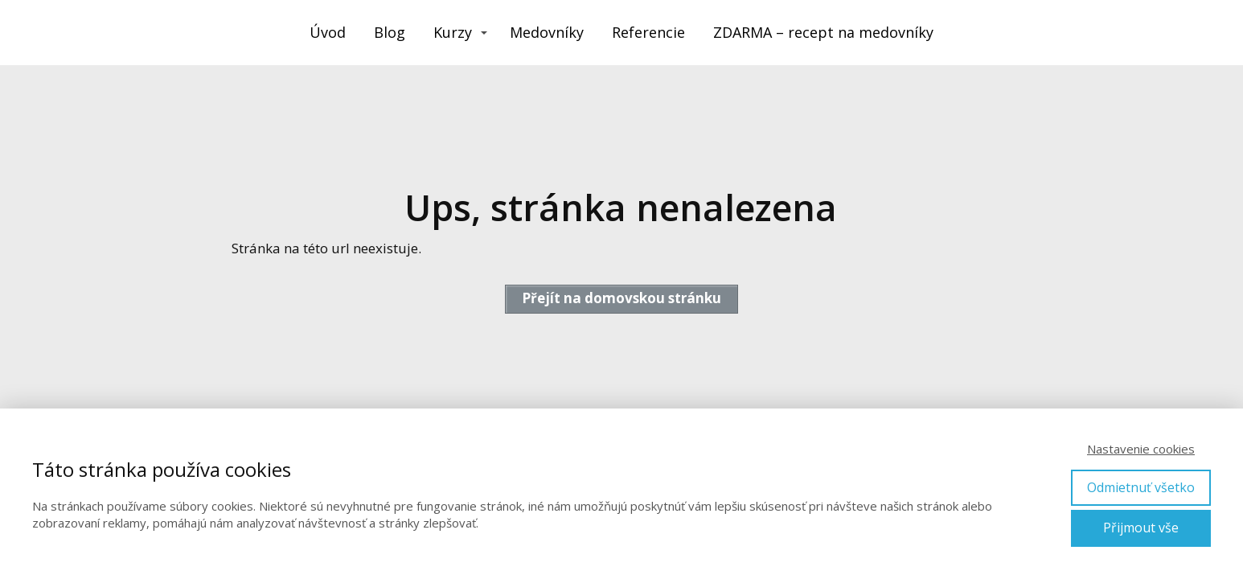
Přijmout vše (1141, 527)
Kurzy (452, 32)
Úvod (328, 32)
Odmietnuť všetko (1141, 487)
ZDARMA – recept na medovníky (823, 32)
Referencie (648, 32)
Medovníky (547, 32)
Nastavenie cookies (1141, 449)
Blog (389, 32)
